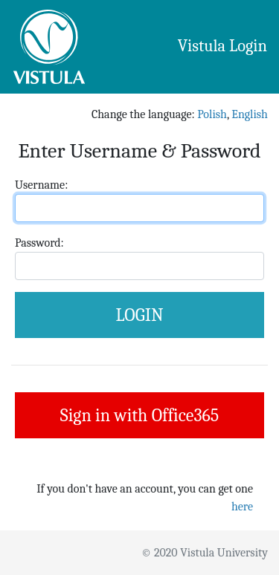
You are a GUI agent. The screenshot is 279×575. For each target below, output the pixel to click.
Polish (212, 114)
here (242, 506)
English (249, 114)
